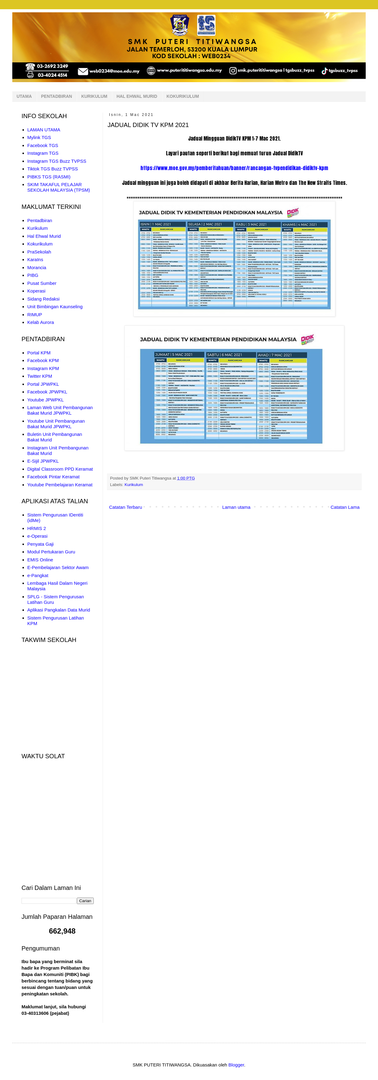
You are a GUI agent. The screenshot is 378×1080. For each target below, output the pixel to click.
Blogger (236, 1064)
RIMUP (34, 314)
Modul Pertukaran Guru (51, 551)
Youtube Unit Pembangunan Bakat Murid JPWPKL (56, 423)
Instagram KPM (43, 368)
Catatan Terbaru (125, 507)
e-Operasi (37, 536)
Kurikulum (133, 484)
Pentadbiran (39, 220)
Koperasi (36, 290)
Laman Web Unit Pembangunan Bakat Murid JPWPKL (60, 410)
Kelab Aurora (40, 322)
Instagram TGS (42, 153)
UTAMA (24, 96)
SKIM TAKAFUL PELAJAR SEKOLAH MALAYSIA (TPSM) (58, 187)
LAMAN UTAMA (43, 129)
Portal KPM (39, 352)
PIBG (32, 275)
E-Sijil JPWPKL (43, 461)
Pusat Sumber (42, 283)
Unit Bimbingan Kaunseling (55, 306)
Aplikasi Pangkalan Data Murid (58, 609)
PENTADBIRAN (56, 96)
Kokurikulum (40, 243)
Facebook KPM (43, 360)
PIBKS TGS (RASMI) (49, 176)
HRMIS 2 (36, 528)
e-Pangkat (37, 575)
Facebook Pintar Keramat (53, 476)
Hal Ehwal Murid (44, 236)
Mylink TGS (39, 137)
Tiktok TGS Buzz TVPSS (52, 168)
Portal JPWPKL (43, 384)
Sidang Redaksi (43, 298)
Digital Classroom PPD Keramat (60, 469)
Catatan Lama (345, 507)
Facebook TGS (42, 145)
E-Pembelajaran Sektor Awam (58, 567)
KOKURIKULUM (183, 96)
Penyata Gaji (40, 544)
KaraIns (35, 259)
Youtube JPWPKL (45, 399)
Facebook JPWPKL (47, 391)
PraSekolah (39, 251)
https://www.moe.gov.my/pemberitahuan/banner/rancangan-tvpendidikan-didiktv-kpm (234, 168)
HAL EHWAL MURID (136, 96)
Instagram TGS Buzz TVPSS (56, 161)
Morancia (36, 267)
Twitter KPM (39, 376)
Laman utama (236, 507)
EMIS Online (40, 559)
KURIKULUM (94, 96)
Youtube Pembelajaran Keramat (60, 484)
